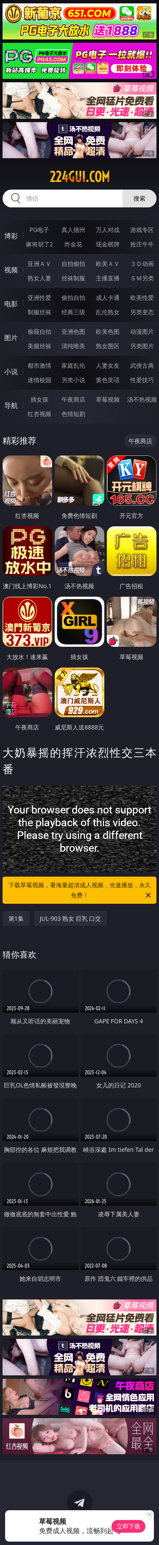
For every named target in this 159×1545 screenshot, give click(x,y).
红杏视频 (39, 414)
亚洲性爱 (39, 297)
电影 (11, 303)
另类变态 (142, 312)
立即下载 (128, 1526)
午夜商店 (73, 399)
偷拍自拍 (73, 297)
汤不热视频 (142, 399)
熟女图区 (108, 346)
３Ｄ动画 (142, 264)
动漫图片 (142, 331)
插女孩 (39, 399)
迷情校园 (39, 380)
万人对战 (108, 230)
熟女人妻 (39, 278)
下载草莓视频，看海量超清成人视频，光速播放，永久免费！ (80, 890)
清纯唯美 (73, 346)
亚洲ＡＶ (39, 264)
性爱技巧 (142, 380)
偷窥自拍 (39, 331)
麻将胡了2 (39, 244)
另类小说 (73, 380)
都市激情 (39, 365)
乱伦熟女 (108, 312)
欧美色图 (108, 331)
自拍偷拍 (73, 264)
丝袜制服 (73, 278)
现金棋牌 (108, 244)
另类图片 (142, 346)
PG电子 (39, 230)
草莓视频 (108, 399)
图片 (11, 337)
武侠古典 (142, 365)
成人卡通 (108, 297)
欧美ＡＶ (108, 264)
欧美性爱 (142, 297)
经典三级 (73, 312)
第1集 (16, 918)
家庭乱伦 (73, 365)
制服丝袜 (39, 312)
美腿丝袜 (39, 346)
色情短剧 (73, 414)
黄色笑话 (108, 380)
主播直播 (108, 278)
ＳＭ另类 (142, 278)
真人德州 (73, 230)
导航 (11, 405)
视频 (11, 269)
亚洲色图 (73, 331)
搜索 (139, 198)
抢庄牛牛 (142, 244)
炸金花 (73, 244)
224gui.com (80, 176)
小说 (11, 371)
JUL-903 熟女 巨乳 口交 (70, 918)
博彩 (11, 235)
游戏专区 (142, 230)
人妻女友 (108, 365)
